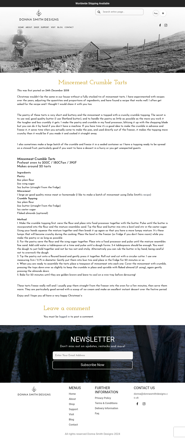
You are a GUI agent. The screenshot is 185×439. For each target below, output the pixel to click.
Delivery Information (106, 408)
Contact (69, 27)
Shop (36, 27)
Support (45, 27)
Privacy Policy (103, 398)
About (29, 27)
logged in (64, 316)
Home (21, 27)
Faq (155, 13)
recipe (146, 195)
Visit (53, 27)
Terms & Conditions (106, 403)
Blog (60, 27)
